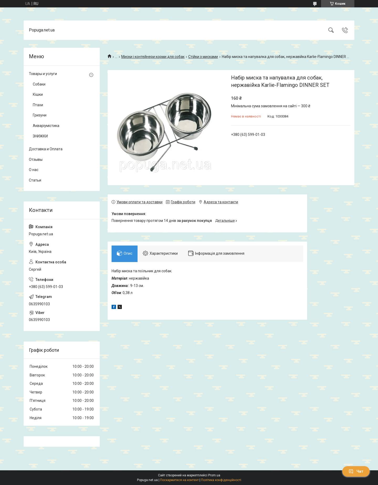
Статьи (35, 180)
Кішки (38, 94)
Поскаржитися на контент (179, 480)
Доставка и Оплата (45, 149)
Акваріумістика (46, 126)
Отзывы (36, 159)
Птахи (38, 105)
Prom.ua (214, 475)
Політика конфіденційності (221, 480)
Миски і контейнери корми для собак (153, 57)
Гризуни (39, 115)
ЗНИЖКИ (40, 136)
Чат (356, 471)
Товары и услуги (43, 74)
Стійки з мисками (203, 57)
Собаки (39, 84)
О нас (33, 170)
